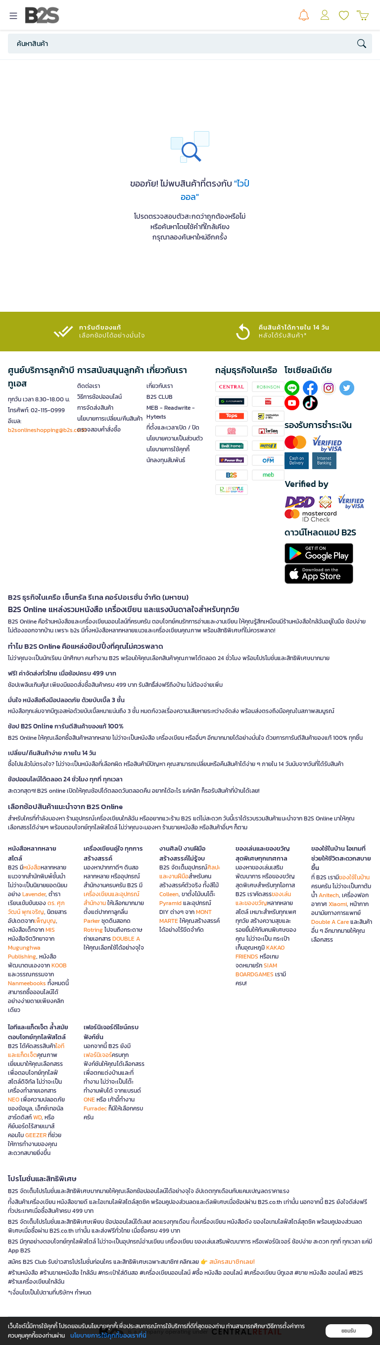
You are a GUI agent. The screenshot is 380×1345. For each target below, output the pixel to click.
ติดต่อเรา (88, 386)
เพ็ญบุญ (45, 920)
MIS (50, 929)
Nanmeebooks (27, 983)
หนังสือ (32, 867)
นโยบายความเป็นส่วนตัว (174, 438)
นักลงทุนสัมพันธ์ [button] (165, 460)
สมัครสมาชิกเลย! (232, 1261)
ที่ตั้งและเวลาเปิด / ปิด (172, 427)
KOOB (59, 965)
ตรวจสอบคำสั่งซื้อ (99, 429)
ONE (89, 1099)
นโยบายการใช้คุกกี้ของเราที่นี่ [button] (108, 1335)
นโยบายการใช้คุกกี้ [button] (168, 449)
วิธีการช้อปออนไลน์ (99, 396)
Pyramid (170, 903)
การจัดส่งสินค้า (95, 407)
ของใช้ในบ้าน (354, 877)
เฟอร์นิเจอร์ (98, 1055)
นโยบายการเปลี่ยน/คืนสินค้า (109, 418)
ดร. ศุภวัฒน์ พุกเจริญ (36, 907)
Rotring (93, 929)
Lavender (34, 894)
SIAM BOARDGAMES (256, 970)
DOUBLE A (126, 938)
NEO (13, 1099)
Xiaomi (338, 904)
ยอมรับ (348, 1331)
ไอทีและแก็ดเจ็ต (36, 1050)
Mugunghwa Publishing (24, 952)
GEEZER (36, 1135)
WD (37, 1117)
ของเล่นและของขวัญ (263, 899)
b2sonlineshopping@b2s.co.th (47, 430)
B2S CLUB (159, 396)
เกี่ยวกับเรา (159, 386)
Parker (92, 920)
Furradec (95, 1108)
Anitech (329, 895)
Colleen (169, 894)
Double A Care (330, 921)
